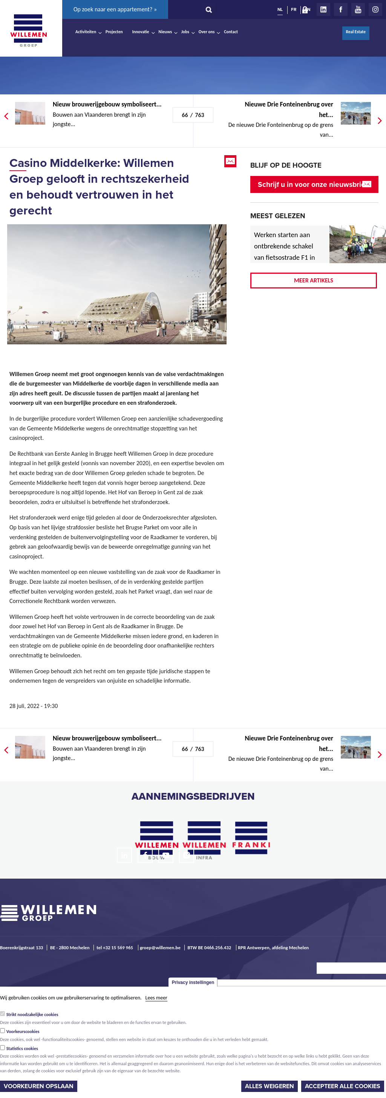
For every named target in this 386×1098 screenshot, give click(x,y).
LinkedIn (323, 9)
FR (293, 9)
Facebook (341, 9)
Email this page (231, 161)
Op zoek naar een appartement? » (115, 9)
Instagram (375, 9)
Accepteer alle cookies (342, 1086)
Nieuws (165, 31)
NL (280, 9)
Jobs (185, 31)
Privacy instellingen (193, 982)
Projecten (114, 31)
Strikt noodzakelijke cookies (32, 1014)
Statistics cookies (22, 1048)
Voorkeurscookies (23, 1031)
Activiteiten (85, 31)
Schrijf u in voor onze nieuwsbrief (313, 184)
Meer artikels (313, 280)
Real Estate (356, 31)
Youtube (358, 9)
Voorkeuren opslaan (39, 1086)
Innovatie (140, 31)
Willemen (28, 30)
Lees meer (156, 998)
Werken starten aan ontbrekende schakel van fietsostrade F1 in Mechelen (284, 251)
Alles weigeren (269, 1086)
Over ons (207, 31)
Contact (231, 31)
